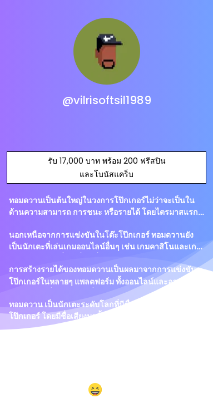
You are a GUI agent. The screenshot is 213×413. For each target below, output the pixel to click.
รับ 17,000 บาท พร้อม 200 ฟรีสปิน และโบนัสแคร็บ (107, 167)
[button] (106, 390)
